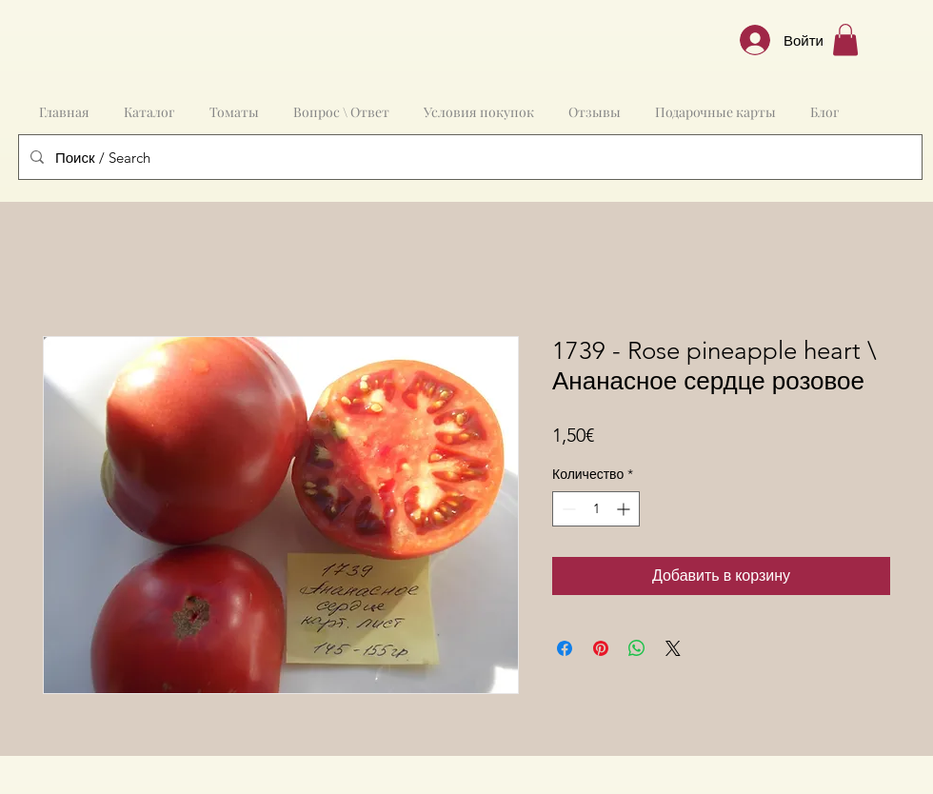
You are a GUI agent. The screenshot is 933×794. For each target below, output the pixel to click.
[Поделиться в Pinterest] (600, 648)
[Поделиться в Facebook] (564, 648)
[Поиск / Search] (468, 157)
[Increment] (625, 509)
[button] (845, 39)
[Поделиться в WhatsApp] (636, 648)
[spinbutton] (596, 509)
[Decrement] (567, 509)
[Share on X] (673, 648)
